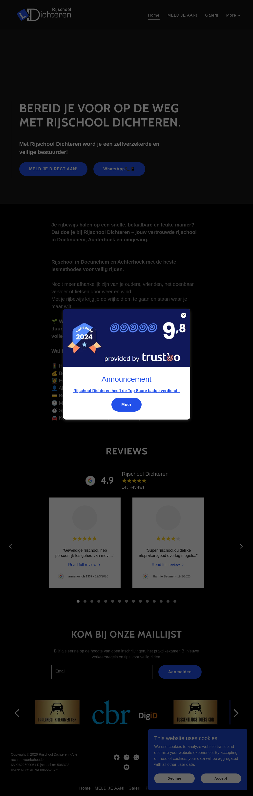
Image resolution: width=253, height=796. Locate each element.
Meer (126, 404)
